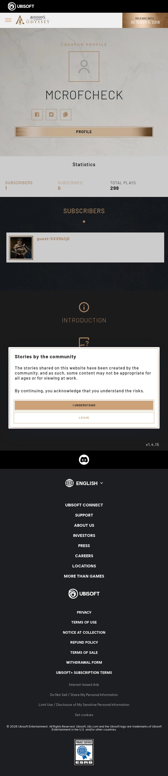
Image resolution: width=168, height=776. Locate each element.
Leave (84, 417)
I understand (84, 405)
